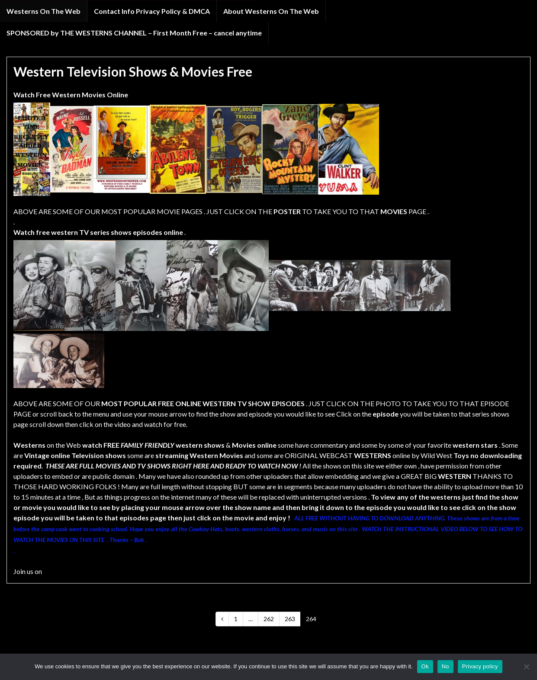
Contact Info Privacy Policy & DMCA (152, 11)
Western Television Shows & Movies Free (132, 71)
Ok (425, 666)
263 (290, 618)
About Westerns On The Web (271, 11)
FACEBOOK (62, 571)
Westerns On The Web (43, 11)
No (445, 666)
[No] (526, 666)
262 (269, 618)
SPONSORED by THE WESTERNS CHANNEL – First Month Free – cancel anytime (134, 33)
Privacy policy (480, 666)
